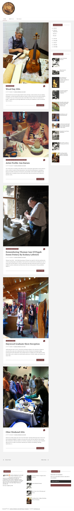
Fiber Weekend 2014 (15, 432)
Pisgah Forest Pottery (12, 248)
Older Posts (43, 459)
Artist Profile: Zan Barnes (18, 163)
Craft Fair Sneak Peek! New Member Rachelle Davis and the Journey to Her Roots (65, 126)
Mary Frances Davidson (63, 71)
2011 (54, 42)
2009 (54, 46)
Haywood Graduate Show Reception (23, 344)
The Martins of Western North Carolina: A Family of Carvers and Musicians (64, 80)
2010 (54, 44)
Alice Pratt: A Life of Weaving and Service (64, 143)
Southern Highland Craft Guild (19, 91)
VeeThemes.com (37, 508)
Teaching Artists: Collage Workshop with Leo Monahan (64, 154)
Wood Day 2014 (13, 89)
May (54, 35)
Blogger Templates (25, 508)
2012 (54, 40)
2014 (54, 30)
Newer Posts (8, 459)
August (54, 31)
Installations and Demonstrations (63, 115)
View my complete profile (8, 485)
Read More (40, 105)
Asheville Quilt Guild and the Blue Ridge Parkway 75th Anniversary (64, 104)
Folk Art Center (10, 340)
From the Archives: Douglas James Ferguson (64, 92)
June (54, 33)
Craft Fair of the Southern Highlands (16, 159)
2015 (54, 28)
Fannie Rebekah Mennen (63, 59)
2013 (54, 38)
